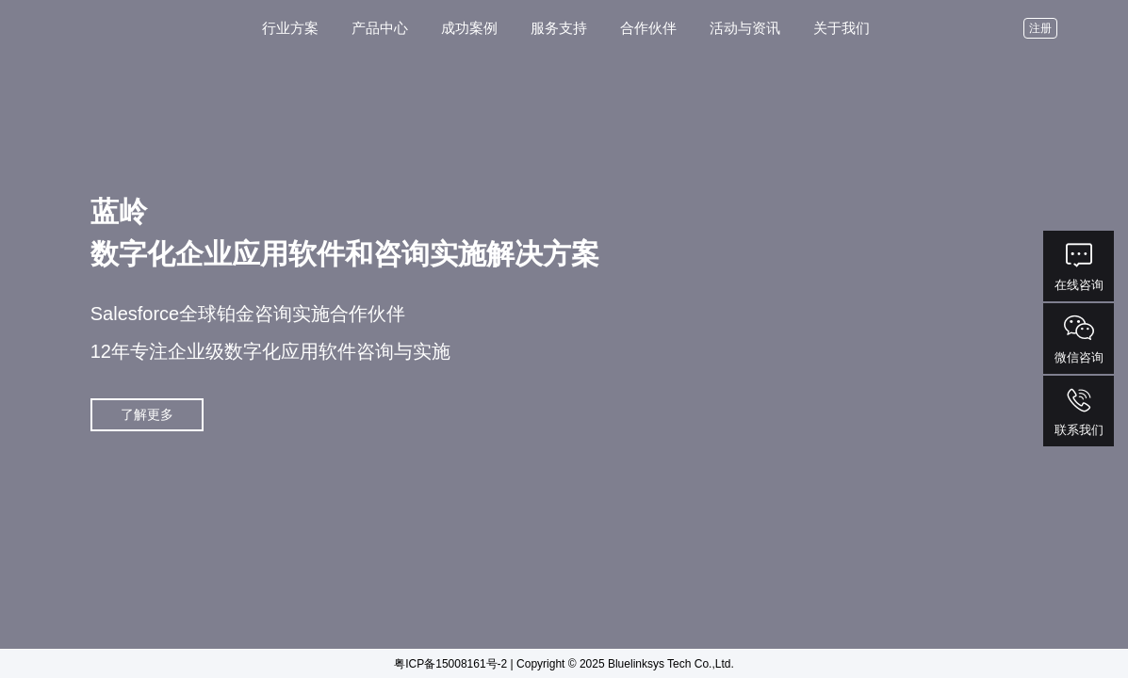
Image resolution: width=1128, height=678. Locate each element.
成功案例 (469, 28)
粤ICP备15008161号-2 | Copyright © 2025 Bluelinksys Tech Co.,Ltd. (564, 663)
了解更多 (147, 414)
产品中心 (379, 28)
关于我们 (841, 28)
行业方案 (290, 28)
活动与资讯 (745, 28)
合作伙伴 (648, 28)
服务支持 (559, 28)
